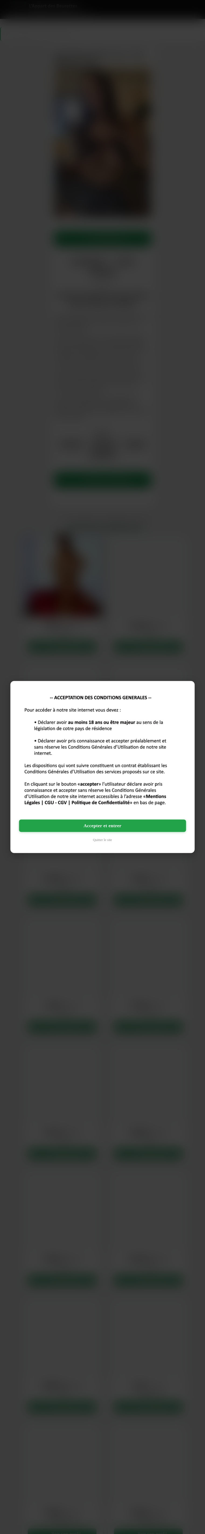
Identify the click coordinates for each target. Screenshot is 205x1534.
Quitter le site (102, 840)
